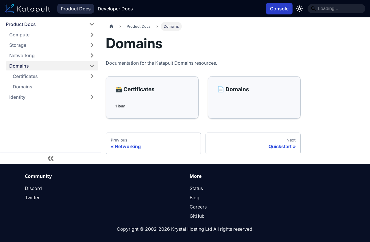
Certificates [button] (25, 76)
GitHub (197, 216)
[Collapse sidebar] (50, 158)
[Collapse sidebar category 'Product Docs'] (92, 24)
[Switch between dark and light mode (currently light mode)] (299, 8)
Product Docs (76, 9)
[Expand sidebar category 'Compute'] (92, 34)
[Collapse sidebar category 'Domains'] (92, 65)
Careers (198, 207)
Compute (19, 35)
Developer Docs (115, 9)
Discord (33, 188)
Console (279, 9)
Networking (22, 55)
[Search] (336, 8)
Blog (194, 197)
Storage (17, 45)
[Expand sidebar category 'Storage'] (92, 45)
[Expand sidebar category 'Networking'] (92, 55)
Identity (17, 97)
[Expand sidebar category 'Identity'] (92, 97)
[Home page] (111, 26)
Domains (19, 66)
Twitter (32, 197)
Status (196, 188)
